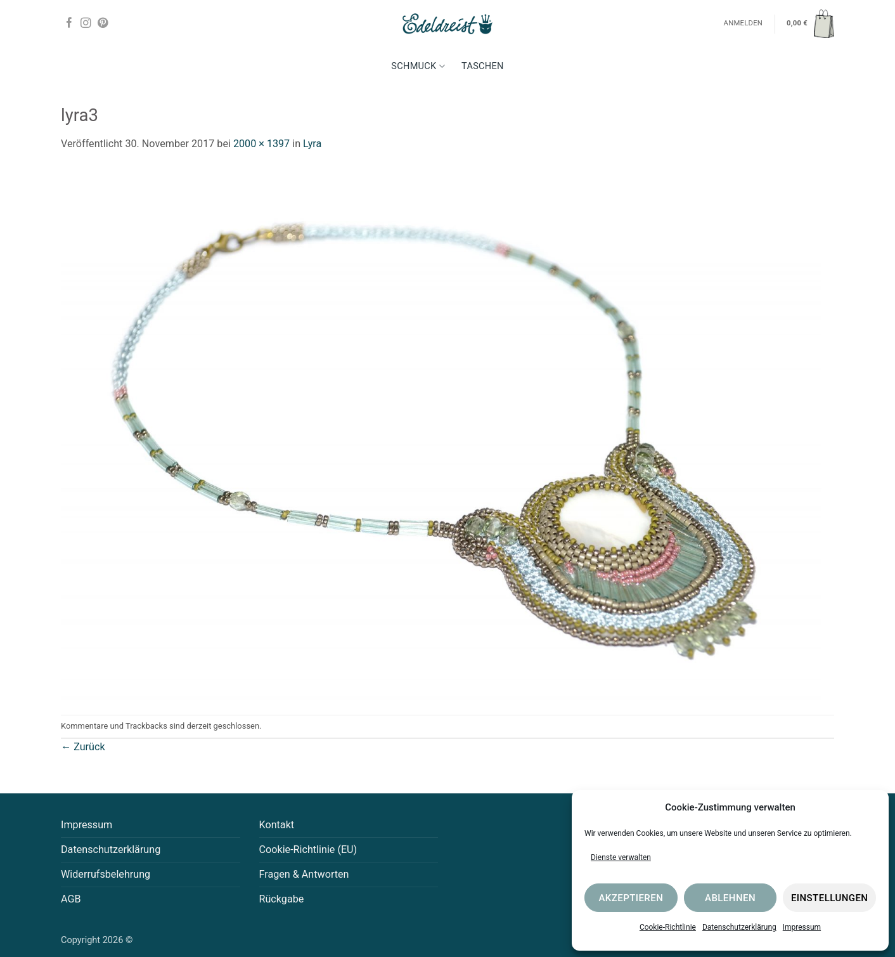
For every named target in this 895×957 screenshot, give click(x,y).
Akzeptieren (630, 898)
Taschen (482, 66)
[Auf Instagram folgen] (85, 23)
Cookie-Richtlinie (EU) (308, 849)
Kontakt (277, 825)
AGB (71, 899)
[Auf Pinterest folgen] (103, 23)
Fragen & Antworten (304, 874)
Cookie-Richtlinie (668, 927)
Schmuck (418, 66)
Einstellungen (829, 898)
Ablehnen (730, 898)
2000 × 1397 (261, 144)
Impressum (802, 927)
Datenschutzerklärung (739, 927)
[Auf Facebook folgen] (69, 23)
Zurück (83, 747)
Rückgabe (281, 899)
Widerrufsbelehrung (105, 874)
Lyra (312, 144)
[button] (810, 23)
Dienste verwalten (621, 857)
